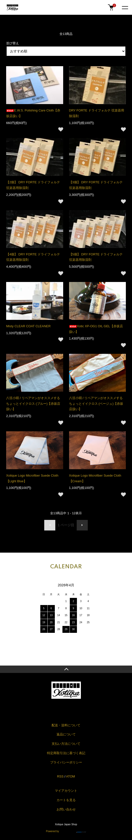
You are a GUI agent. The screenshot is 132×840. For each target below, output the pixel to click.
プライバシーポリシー (66, 762)
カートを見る (66, 800)
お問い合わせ (66, 809)
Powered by (66, 830)
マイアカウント (66, 791)
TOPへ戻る (66, 669)
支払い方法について (66, 744)
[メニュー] (124, 7)
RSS (60, 776)
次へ (82, 525)
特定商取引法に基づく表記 (66, 753)
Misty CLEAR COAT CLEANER (28, 326)
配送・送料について (66, 725)
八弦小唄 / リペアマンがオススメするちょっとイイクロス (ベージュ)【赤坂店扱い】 (96, 403)
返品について (66, 734)
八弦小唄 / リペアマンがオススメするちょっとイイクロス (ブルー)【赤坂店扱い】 (33, 403)
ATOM (70, 776)
